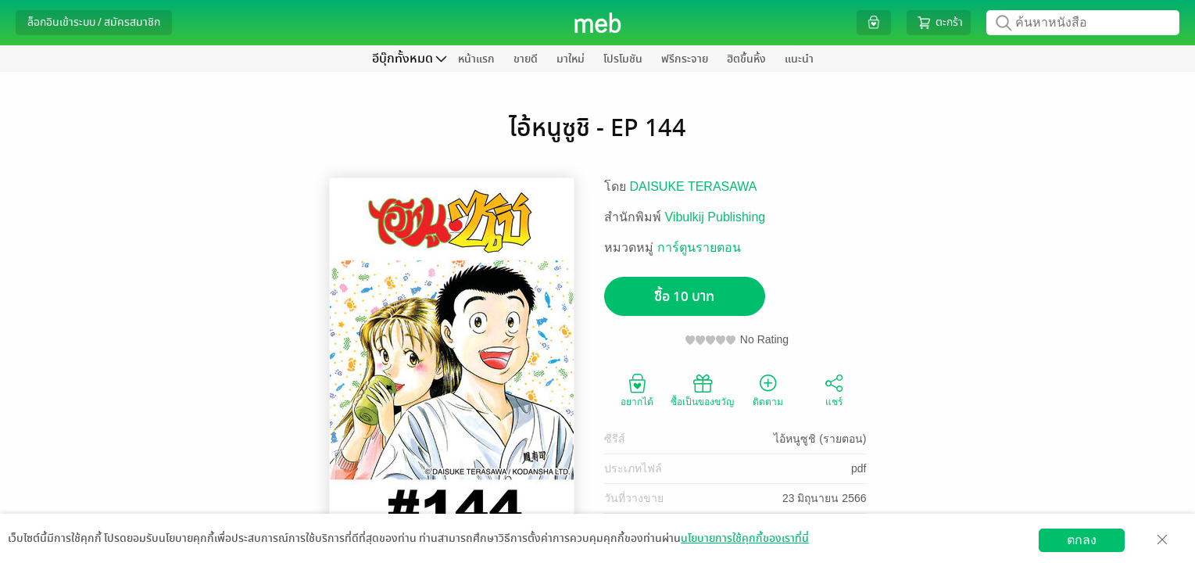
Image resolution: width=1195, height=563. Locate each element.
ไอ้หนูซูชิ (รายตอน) (820, 438)
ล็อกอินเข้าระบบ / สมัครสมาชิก (93, 22)
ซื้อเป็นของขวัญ (702, 389)
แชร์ (834, 389)
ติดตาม (768, 389)
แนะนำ (799, 59)
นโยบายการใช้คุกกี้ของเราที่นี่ (745, 538)
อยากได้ (637, 389)
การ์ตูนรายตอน (699, 247)
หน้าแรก (476, 59)
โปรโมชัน (622, 59)
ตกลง (1082, 540)
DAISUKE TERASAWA (693, 186)
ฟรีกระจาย (684, 59)
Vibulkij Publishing (715, 217)
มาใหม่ (570, 59)
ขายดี (525, 59)
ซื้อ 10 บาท (684, 296)
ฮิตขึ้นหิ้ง (746, 59)
